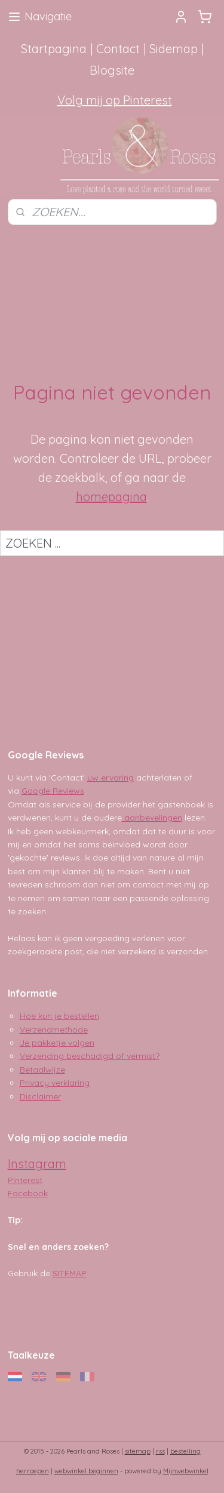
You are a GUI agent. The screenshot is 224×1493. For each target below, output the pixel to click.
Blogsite (112, 70)
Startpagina (54, 48)
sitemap (138, 1451)
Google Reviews (53, 790)
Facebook (28, 1193)
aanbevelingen (152, 817)
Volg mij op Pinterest (114, 100)
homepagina (111, 496)
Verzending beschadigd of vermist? (89, 1055)
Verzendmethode (54, 1029)
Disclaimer (40, 1096)
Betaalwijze (42, 1069)
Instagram (37, 1163)
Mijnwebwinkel (185, 1471)
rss (160, 1451)
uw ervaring (110, 777)
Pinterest (25, 1180)
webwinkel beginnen (86, 1471)
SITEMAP (70, 1273)
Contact (118, 48)
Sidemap (173, 48)
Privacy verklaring (55, 1082)
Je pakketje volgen (57, 1042)
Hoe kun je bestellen (59, 1015)
